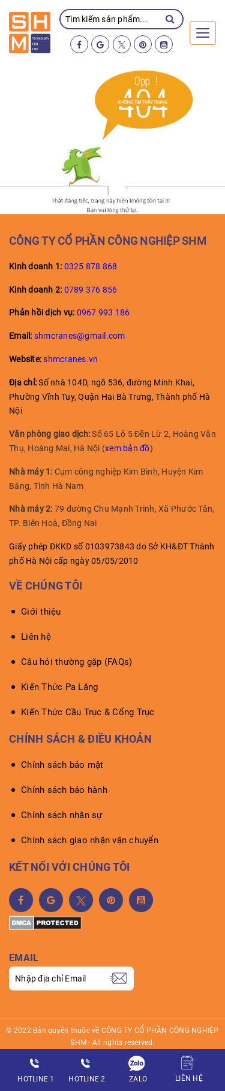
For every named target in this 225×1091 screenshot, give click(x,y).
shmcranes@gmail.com (79, 336)
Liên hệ (36, 636)
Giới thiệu (41, 611)
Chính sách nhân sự (62, 815)
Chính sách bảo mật (62, 764)
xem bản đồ (127, 448)
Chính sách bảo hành (64, 790)
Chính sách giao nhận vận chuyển (89, 840)
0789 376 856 (91, 289)
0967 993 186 (103, 312)
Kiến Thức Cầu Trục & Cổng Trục (88, 712)
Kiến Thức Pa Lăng (59, 687)
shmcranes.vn (70, 359)
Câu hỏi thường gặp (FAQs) (76, 662)
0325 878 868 (91, 266)
